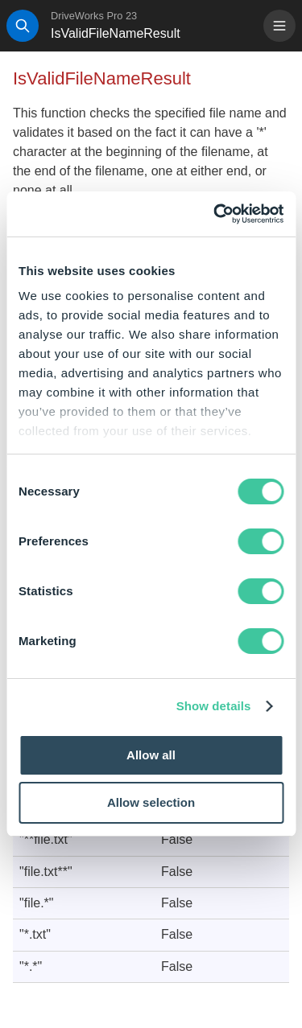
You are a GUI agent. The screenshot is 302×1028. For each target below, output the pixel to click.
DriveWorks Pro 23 (94, 16)
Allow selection (151, 802)
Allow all (151, 755)
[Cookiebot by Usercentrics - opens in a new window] (215, 214)
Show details (213, 706)
